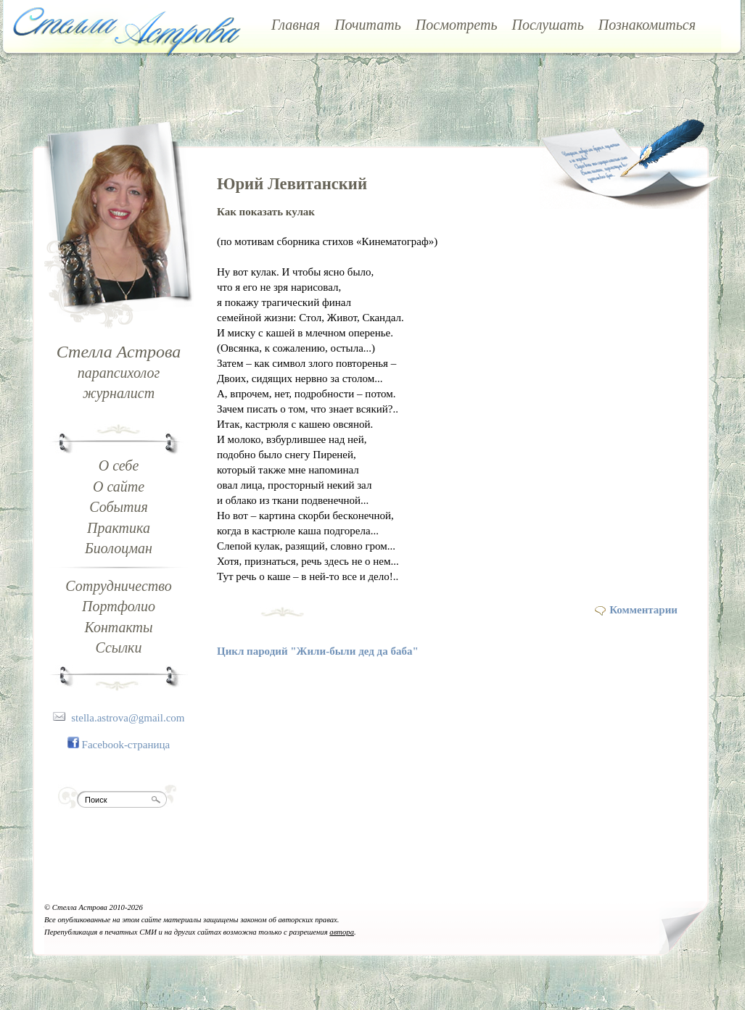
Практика (118, 528)
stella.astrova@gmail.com (127, 718)
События (118, 507)
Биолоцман (118, 548)
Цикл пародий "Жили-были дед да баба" (318, 651)
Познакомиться (647, 25)
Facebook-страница (126, 744)
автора (341, 932)
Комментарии (643, 610)
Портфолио (118, 606)
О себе (119, 465)
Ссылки (119, 647)
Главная (295, 25)
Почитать (367, 25)
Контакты (118, 627)
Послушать (548, 25)
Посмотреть (457, 25)
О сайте (118, 486)
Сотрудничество (118, 586)
